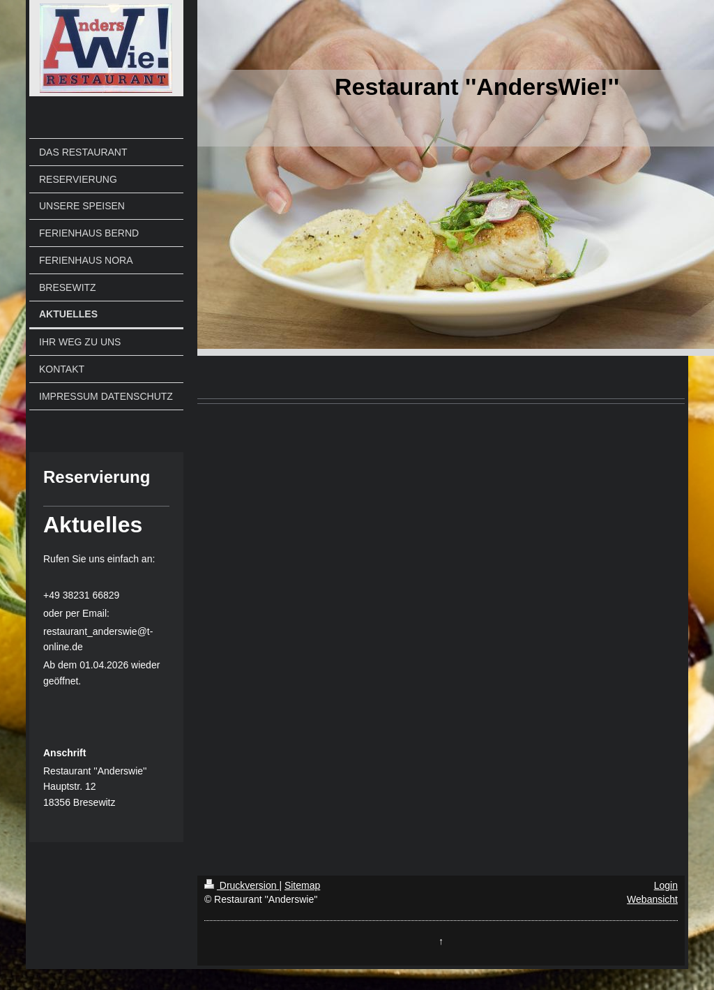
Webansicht (652, 899)
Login (666, 885)
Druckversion (241, 885)
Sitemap (302, 885)
